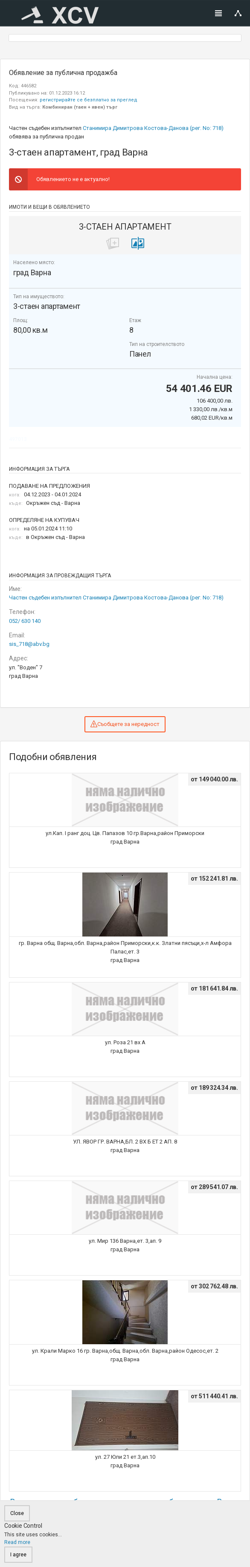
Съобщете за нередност (125, 723)
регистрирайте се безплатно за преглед (88, 100)
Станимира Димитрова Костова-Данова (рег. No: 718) (153, 128)
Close (17, 1513)
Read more (17, 1542)
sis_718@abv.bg (29, 644)
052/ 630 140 (25, 621)
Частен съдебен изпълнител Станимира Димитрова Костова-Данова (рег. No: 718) (116, 597)
